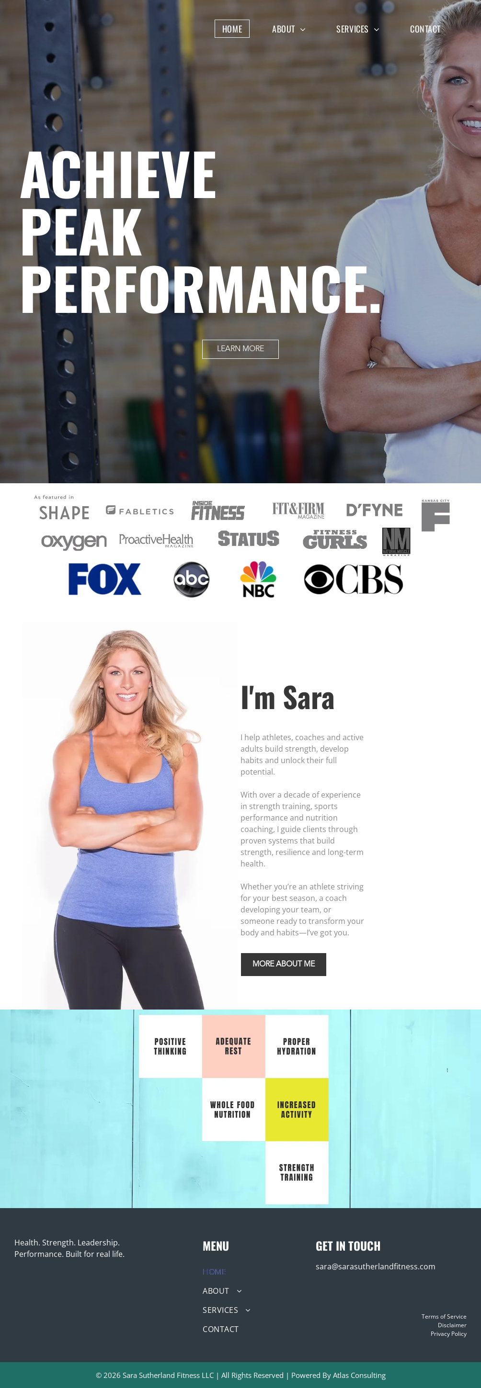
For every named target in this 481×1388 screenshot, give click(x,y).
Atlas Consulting (359, 1375)
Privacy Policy (449, 1334)
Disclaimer (452, 1325)
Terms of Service (444, 1316)
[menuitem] (239, 29)
